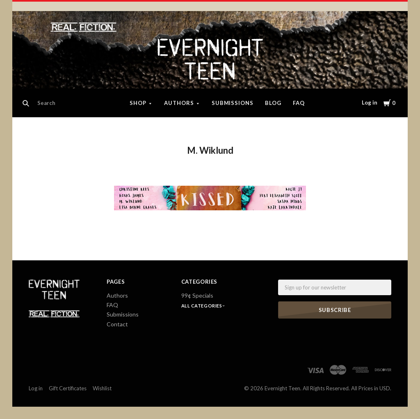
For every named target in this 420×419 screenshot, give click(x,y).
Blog (273, 103)
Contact (117, 324)
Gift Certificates (68, 388)
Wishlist (102, 388)
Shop (138, 103)
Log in (369, 102)
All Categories (202, 305)
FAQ (299, 103)
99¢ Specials (197, 295)
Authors (179, 103)
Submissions (233, 103)
